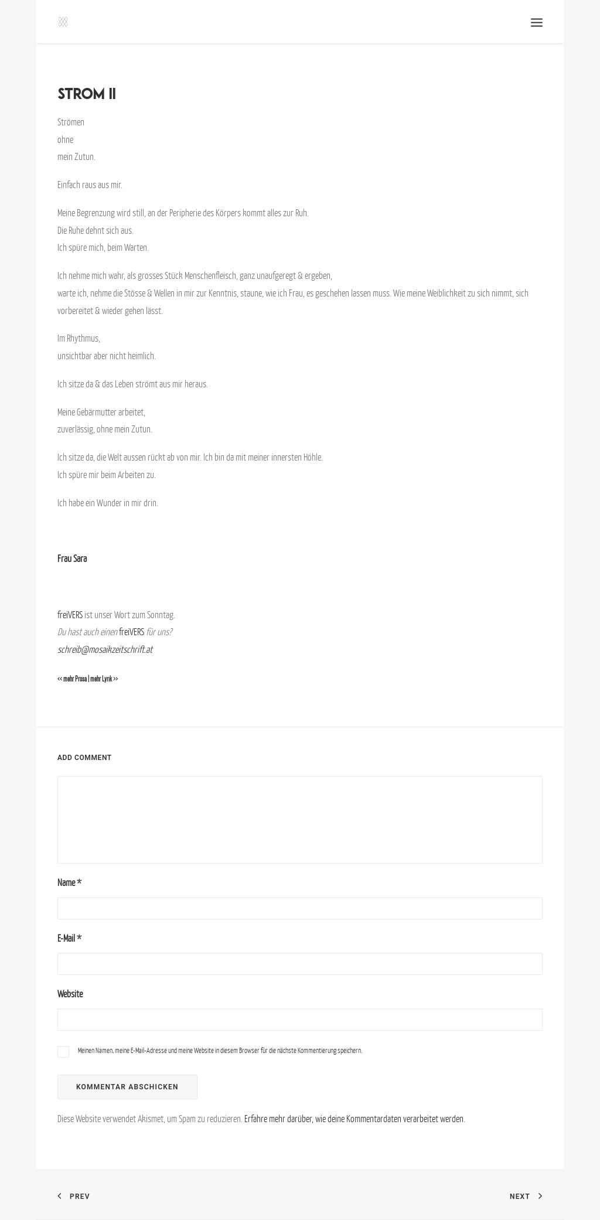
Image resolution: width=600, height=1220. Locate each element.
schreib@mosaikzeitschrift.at (104, 649)
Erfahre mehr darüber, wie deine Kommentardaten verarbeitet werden (353, 1118)
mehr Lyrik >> (104, 679)
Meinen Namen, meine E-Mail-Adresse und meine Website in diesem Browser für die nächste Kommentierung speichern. (220, 1050)
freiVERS (70, 615)
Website (70, 994)
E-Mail (69, 938)
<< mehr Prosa (72, 679)
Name (69, 882)
